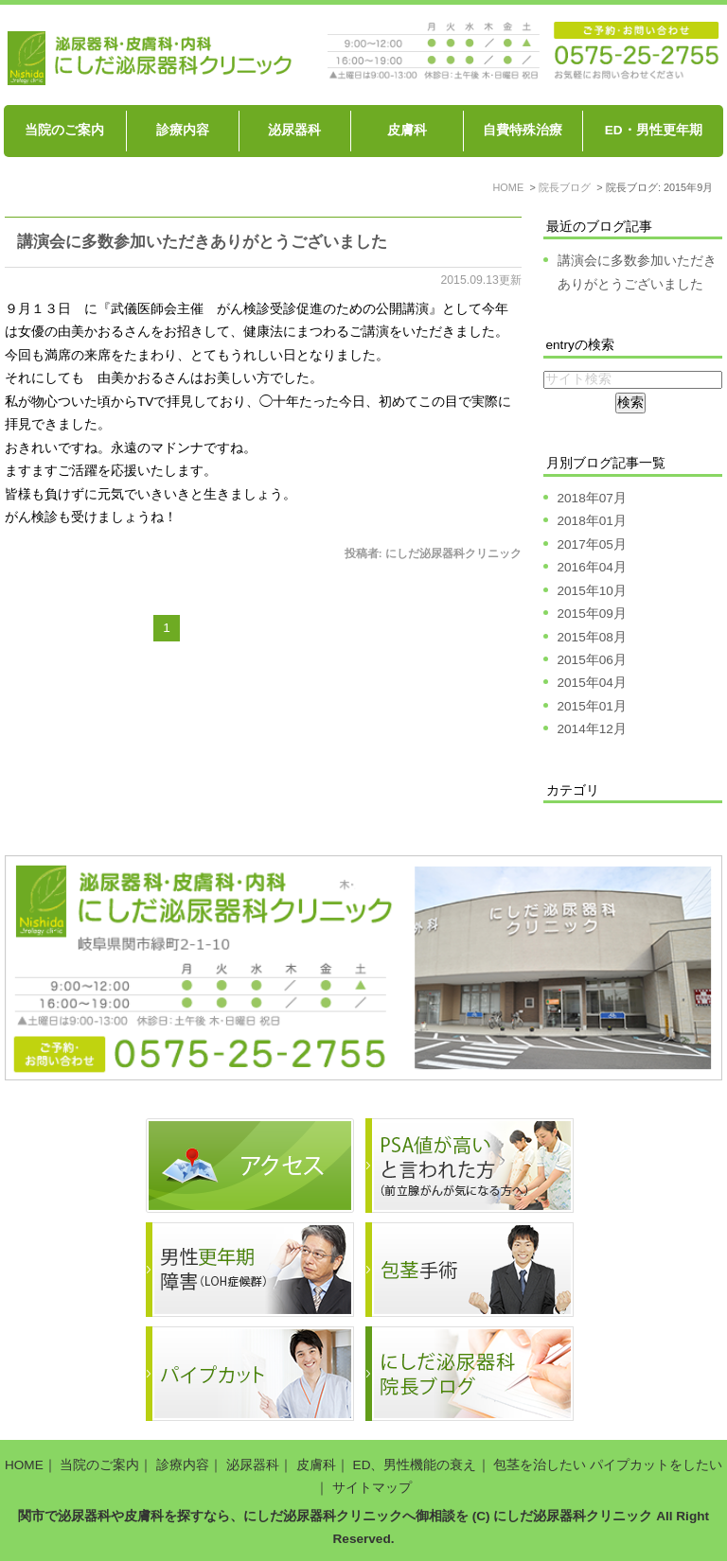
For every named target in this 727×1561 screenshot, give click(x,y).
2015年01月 (592, 706)
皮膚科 (407, 130)
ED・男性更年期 (653, 130)
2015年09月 (592, 613)
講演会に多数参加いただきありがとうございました (202, 242)
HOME (24, 1465)
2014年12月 (592, 729)
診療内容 (182, 130)
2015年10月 (592, 591)
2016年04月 (592, 567)
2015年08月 (592, 637)
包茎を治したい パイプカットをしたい (607, 1465)
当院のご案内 (64, 130)
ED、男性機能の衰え (415, 1465)
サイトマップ (372, 1488)
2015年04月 (592, 682)
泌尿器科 (294, 130)
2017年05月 (592, 544)
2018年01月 (592, 521)
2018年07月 (592, 498)
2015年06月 (592, 660)
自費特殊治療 (522, 130)
